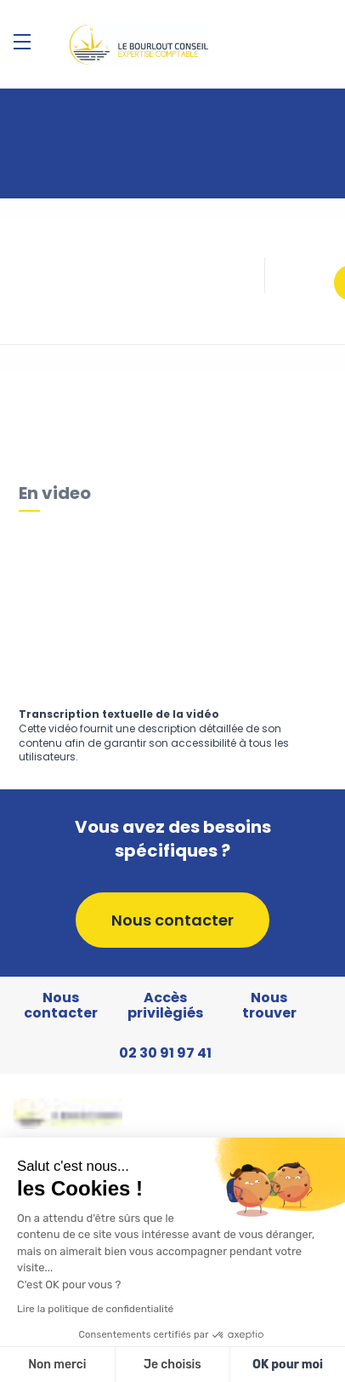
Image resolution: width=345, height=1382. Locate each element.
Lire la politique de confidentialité (95, 1309)
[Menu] (22, 41)
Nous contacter (172, 920)
